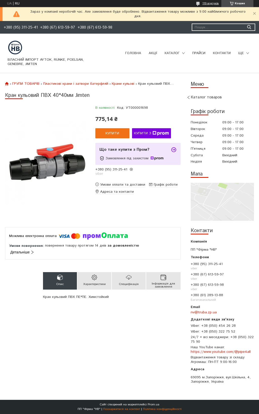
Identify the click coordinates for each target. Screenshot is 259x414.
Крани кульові (123, 83)
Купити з (151, 133)
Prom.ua (153, 404)
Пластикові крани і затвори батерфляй (75, 83)
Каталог (172, 53)
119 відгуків (210, 3)
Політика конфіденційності (162, 409)
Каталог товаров (206, 97)
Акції (153, 53)
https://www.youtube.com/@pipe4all (221, 351)
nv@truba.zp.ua (204, 312)
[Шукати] (249, 27)
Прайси (198, 53)
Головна (133, 53)
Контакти (222, 53)
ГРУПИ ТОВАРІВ (25, 83)
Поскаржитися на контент (121, 409)
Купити (112, 133)
